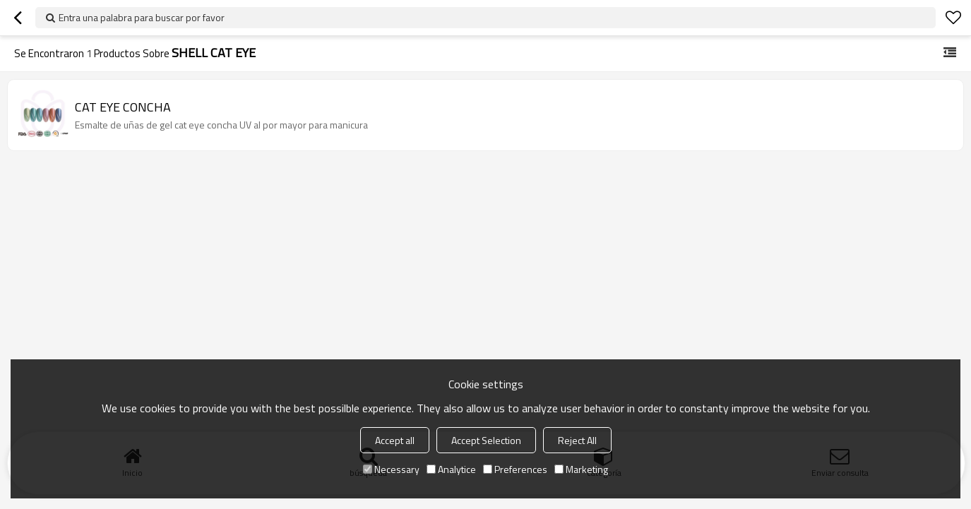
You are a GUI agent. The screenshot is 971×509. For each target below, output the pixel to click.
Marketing (581, 469)
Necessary (391, 469)
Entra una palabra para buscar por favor (142, 17)
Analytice (451, 469)
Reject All (577, 440)
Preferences (515, 469)
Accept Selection (486, 440)
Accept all (395, 440)
